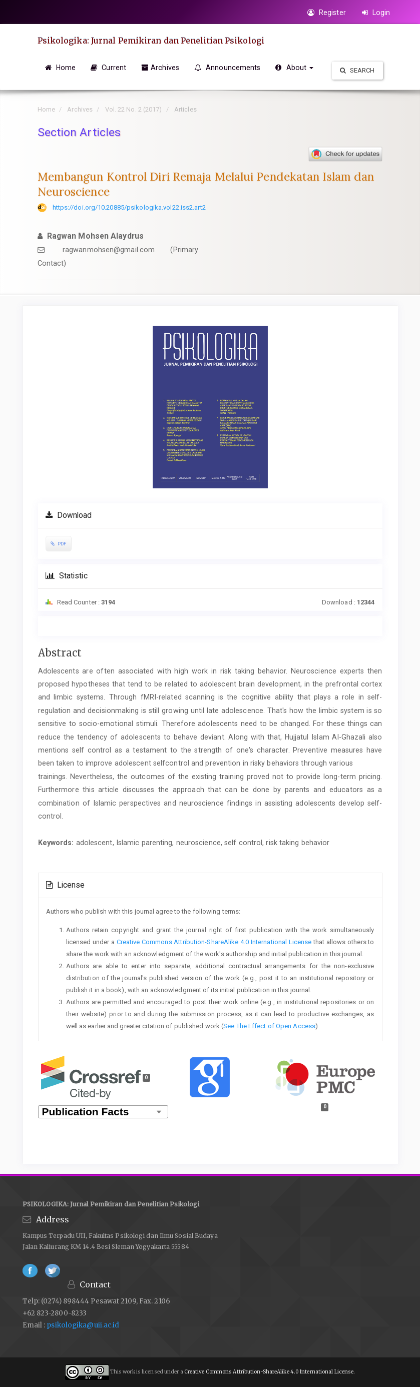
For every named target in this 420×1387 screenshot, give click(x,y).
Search (357, 70)
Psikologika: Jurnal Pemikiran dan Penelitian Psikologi (151, 41)
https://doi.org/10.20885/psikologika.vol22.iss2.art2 (129, 207)
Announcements (227, 68)
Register (326, 13)
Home (60, 68)
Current (108, 68)
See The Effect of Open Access (269, 1026)
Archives (160, 68)
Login (376, 13)
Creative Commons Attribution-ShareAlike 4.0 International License (214, 942)
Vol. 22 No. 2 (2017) (133, 109)
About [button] (294, 68)
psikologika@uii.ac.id (82, 1325)
